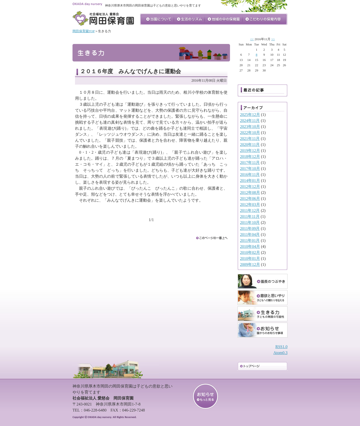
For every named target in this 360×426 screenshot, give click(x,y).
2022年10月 (250, 132)
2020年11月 (250, 144)
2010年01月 (250, 258)
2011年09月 (250, 228)
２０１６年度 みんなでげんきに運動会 (130, 71)
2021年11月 (250, 138)
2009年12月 (250, 264)
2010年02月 (250, 252)
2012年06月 (250, 198)
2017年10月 (250, 168)
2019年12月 (250, 150)
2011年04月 (250, 234)
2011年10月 (250, 222)
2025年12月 (250, 114)
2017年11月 (250, 162)
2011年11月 (250, 216)
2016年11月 (250, 174)
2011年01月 (250, 240)
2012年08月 (250, 192)
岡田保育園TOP (83, 31)
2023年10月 (250, 126)
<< (252, 39)
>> (273, 39)
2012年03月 (250, 204)
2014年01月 (250, 180)
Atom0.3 (281, 353)
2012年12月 (250, 186)
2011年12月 (250, 210)
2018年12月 (250, 156)
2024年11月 (250, 120)
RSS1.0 (282, 347)
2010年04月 (250, 246)
